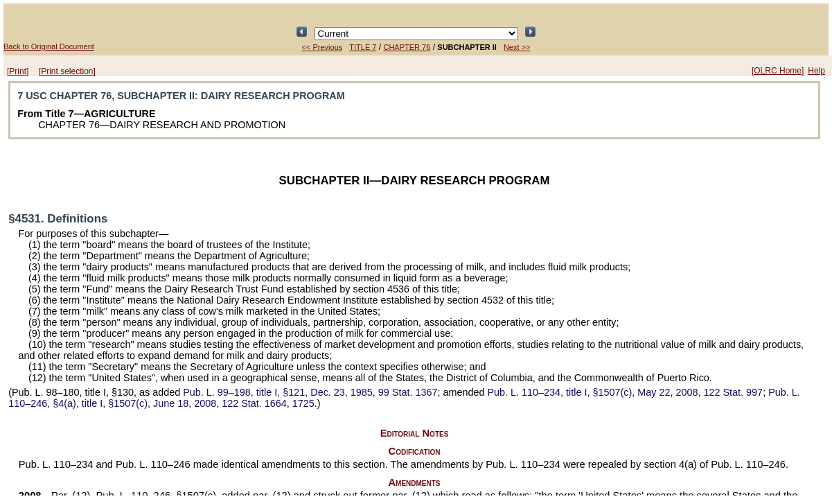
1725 (303, 403)
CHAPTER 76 (406, 47)
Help (816, 71)
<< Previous (322, 47)
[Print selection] (67, 71)
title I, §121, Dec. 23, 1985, (310, 392)
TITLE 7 (362, 47)
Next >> (517, 47)
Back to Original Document (48, 46)
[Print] (17, 71)
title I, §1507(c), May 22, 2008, (625, 392)
